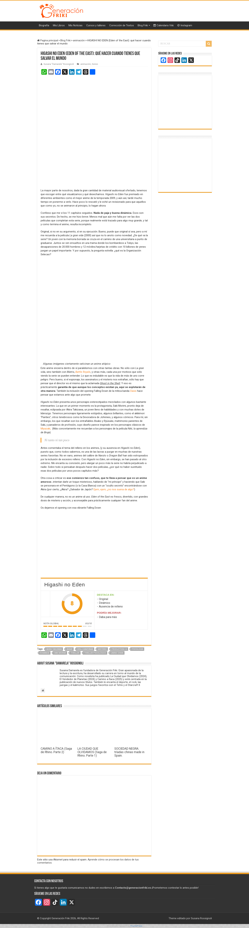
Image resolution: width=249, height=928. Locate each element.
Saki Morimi (60, 653)
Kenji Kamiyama (85, 649)
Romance (44, 653)
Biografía (44, 25)
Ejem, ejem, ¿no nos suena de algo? (114, 489)
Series (95, 64)
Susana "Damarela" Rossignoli (59, 64)
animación (79, 40)
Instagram (184, 25)
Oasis (133, 390)
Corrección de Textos (121, 25)
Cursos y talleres (95, 25)
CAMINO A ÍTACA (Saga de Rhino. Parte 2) (56, 750)
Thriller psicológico (95, 653)
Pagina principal (47, 40)
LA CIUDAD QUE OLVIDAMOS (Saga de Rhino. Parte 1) (92, 752)
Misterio (102, 649)
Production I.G (119, 649)
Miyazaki (46, 428)
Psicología (137, 649)
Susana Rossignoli (201, 918)
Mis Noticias (75, 25)
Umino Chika (117, 653)
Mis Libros (59, 25)
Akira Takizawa (54, 649)
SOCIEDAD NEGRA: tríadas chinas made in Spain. (129, 752)
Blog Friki (143, 25)
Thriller (75, 653)
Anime (69, 649)
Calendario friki (163, 25)
